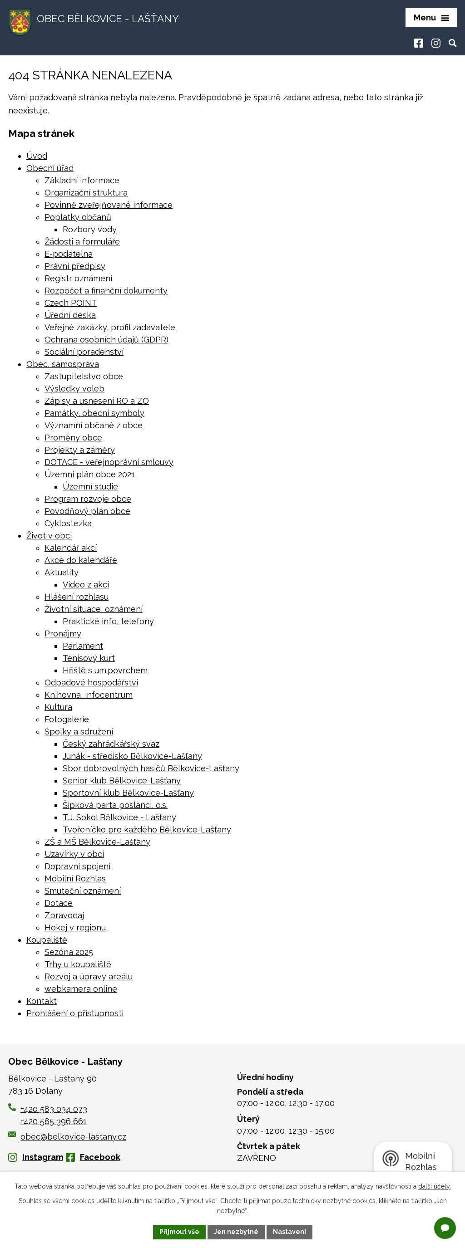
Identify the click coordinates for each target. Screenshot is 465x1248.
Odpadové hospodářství (91, 682)
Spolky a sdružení (79, 731)
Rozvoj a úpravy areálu (89, 976)
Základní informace (82, 180)
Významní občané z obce (94, 425)
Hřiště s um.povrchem (105, 670)
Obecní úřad (50, 168)
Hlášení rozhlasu (77, 597)
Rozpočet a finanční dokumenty (106, 290)
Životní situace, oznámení (94, 609)
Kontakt (41, 1001)
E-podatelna (69, 254)
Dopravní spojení (77, 866)
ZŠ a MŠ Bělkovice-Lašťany (97, 842)
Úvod (36, 156)
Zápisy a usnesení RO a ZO (97, 401)
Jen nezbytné (236, 1231)
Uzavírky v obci (74, 854)
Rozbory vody (90, 229)
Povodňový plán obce (87, 511)
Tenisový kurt (89, 658)
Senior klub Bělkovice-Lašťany (122, 780)
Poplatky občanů (78, 217)
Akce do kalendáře (81, 560)
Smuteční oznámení (83, 891)
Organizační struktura (86, 192)
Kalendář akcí (71, 548)
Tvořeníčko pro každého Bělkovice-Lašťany (147, 829)
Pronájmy (63, 633)
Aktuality (62, 572)
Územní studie (90, 486)
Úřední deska (70, 315)
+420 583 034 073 (53, 1109)
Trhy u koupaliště (78, 964)
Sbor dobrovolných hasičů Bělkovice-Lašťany (151, 768)
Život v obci (49, 535)
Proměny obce (73, 437)
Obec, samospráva (62, 364)
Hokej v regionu (75, 927)
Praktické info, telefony (108, 621)
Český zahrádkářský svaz (111, 744)
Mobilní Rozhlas (75, 878)
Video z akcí (86, 584)
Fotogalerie (67, 719)
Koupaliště (46, 940)
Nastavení (289, 1231)
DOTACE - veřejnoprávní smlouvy (109, 462)
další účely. (434, 1186)
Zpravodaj (64, 915)
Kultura (58, 707)
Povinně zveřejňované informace (109, 205)
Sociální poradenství (84, 352)
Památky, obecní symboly (94, 413)
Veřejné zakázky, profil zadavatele (110, 327)
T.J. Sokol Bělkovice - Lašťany (119, 817)
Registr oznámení (78, 278)
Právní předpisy (75, 266)
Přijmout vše (179, 1231)
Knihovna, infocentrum (89, 695)
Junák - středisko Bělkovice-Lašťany (132, 756)
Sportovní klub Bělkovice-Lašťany (128, 793)
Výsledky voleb (74, 388)
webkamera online (81, 989)
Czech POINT (71, 303)
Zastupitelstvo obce (84, 376)
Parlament (83, 646)
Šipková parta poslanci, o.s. (115, 805)
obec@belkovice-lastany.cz (67, 1136)
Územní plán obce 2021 (90, 474)
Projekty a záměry (80, 450)
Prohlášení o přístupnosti (75, 1013)
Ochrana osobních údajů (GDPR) (106, 339)
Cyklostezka (68, 523)
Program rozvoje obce (88, 499)
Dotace (59, 903)
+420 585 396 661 (53, 1121)
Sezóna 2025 (69, 952)
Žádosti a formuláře (82, 241)
